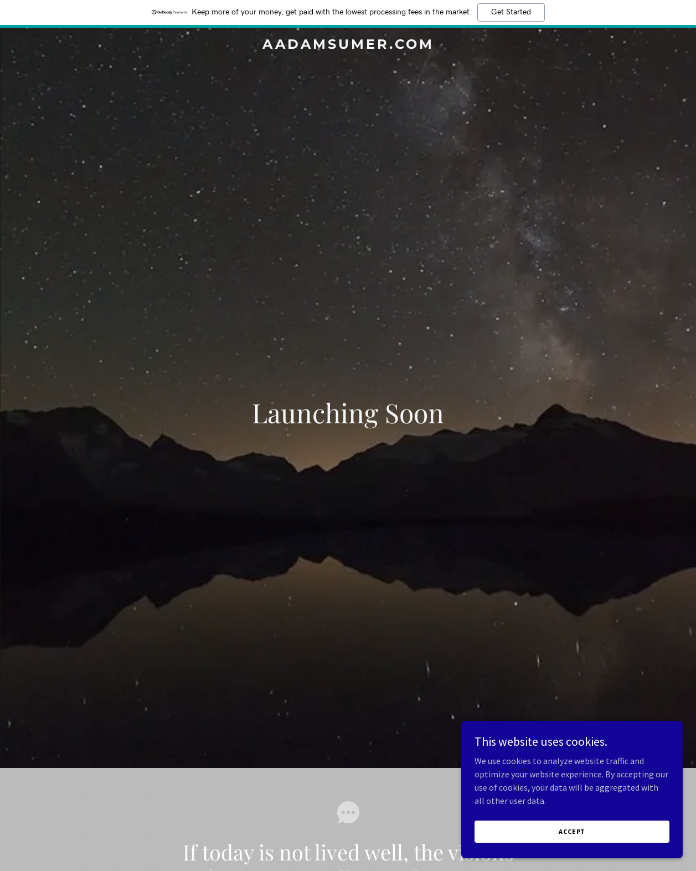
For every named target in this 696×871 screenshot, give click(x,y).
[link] (348, 45)
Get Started (511, 12)
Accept (572, 831)
